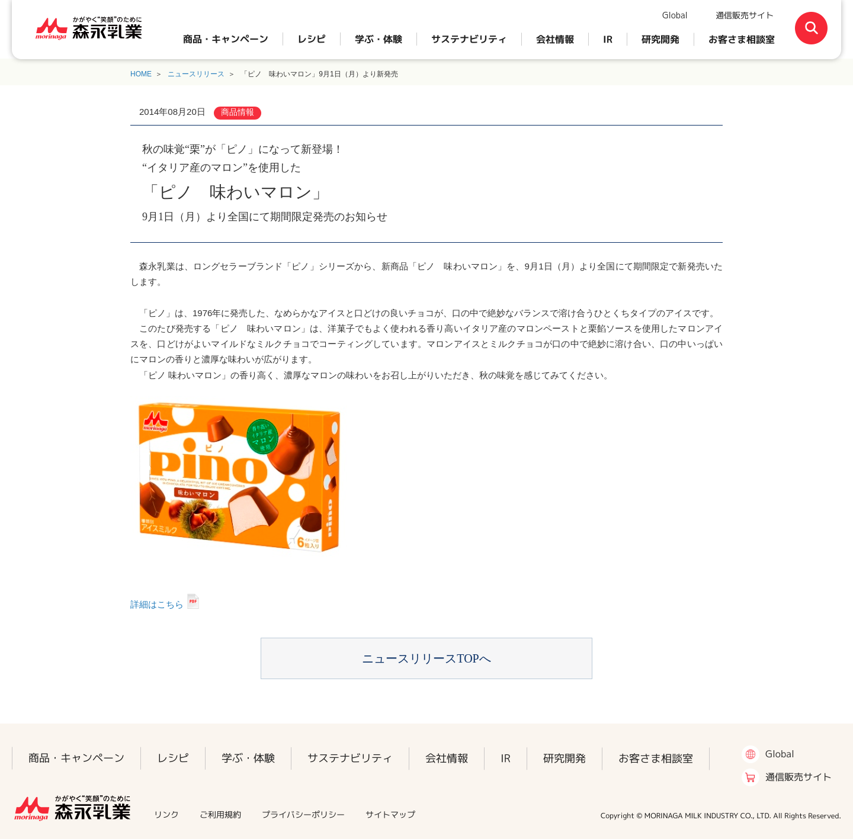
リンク (166, 814)
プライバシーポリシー (303, 814)
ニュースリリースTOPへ (426, 658)
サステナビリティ (469, 39)
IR (608, 39)
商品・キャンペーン (225, 39)
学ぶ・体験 (378, 39)
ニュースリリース (196, 74)
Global (675, 15)
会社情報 (555, 39)
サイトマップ (390, 814)
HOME (141, 74)
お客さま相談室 (741, 39)
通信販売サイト (745, 15)
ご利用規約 (220, 814)
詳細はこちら (157, 604)
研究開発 (660, 39)
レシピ (311, 39)
